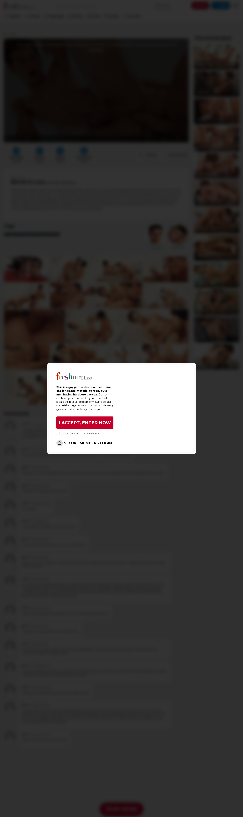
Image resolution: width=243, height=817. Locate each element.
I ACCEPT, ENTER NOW (85, 422)
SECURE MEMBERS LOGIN (88, 443)
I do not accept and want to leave (77, 433)
